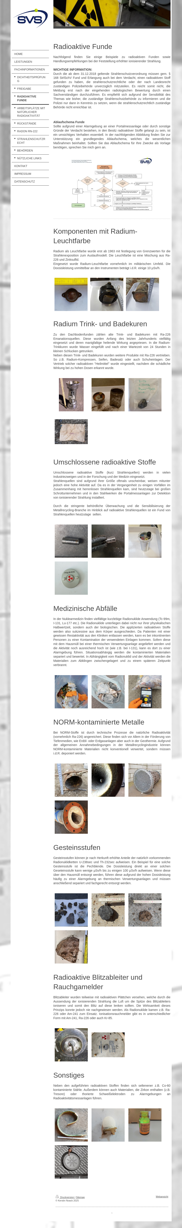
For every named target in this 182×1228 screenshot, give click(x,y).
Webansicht (162, 1196)
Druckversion (65, 1197)
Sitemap (80, 1197)
